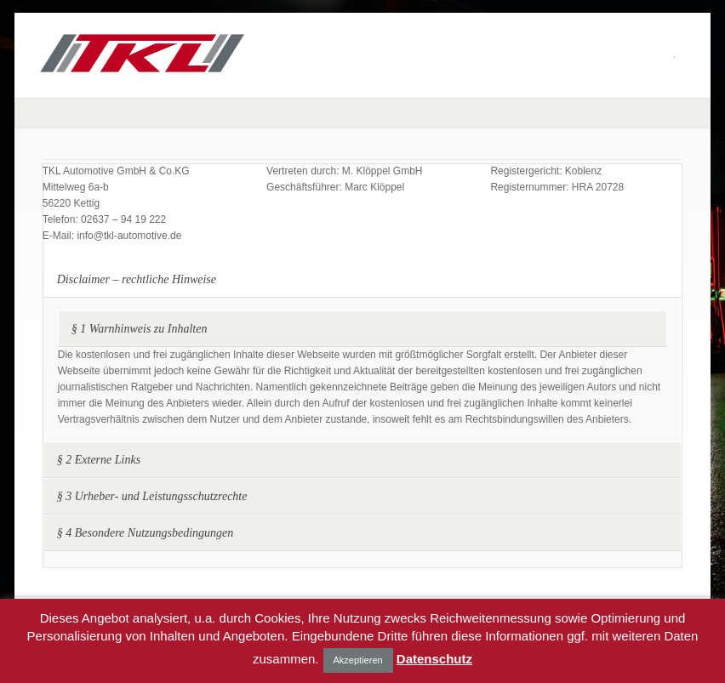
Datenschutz (434, 659)
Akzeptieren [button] (358, 660)
